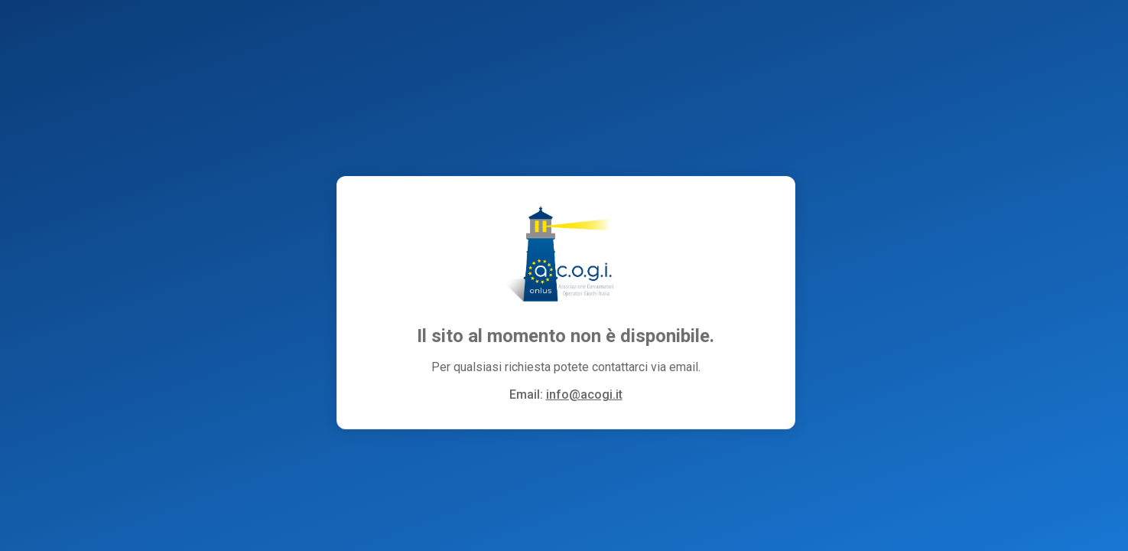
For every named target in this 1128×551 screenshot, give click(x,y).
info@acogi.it (584, 394)
